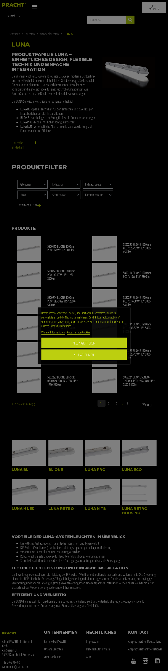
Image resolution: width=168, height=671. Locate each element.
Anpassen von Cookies (78, 332)
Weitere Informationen (53, 332)
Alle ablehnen (84, 354)
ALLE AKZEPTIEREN (84, 343)
